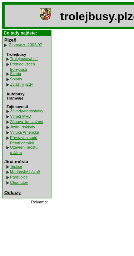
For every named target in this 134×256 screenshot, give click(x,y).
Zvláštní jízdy (21, 84)
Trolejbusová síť (24, 59)
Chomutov (19, 182)
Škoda (15, 73)
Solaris (16, 79)
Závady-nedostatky (26, 111)
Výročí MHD (20, 116)
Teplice (16, 166)
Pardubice (19, 177)
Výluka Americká (24, 132)
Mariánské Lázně (25, 172)
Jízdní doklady (22, 127)
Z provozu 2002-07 (25, 45)
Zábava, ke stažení (26, 121)
